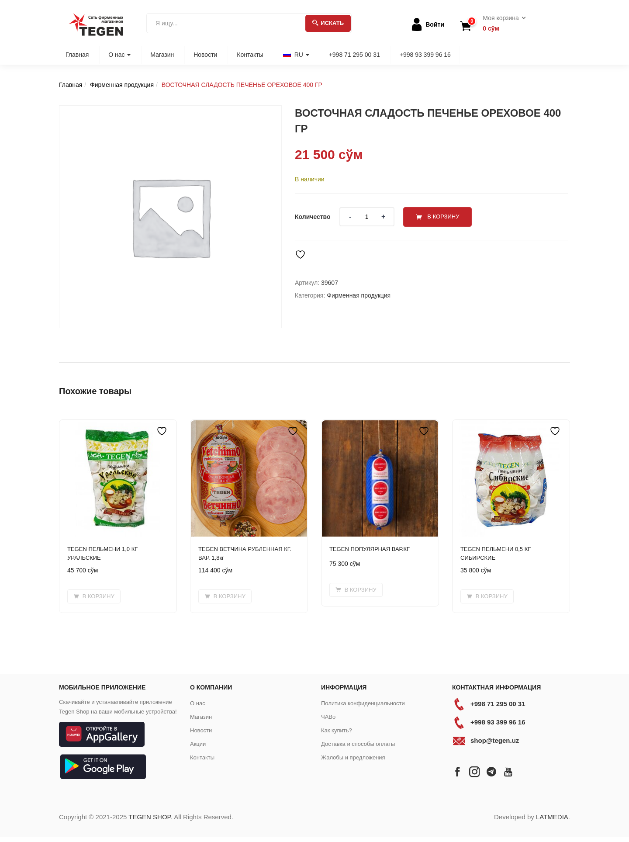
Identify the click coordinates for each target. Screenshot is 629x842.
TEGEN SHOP (149, 817)
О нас (119, 54)
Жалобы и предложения (353, 757)
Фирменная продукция (122, 84)
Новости (205, 54)
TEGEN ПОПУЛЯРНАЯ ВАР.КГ (369, 549)
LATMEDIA (552, 817)
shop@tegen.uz (494, 740)
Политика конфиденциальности (363, 703)
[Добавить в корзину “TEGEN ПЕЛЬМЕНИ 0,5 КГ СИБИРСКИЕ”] (487, 596)
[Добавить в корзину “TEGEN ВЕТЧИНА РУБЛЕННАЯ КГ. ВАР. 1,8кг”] (225, 596)
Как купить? (336, 730)
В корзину (444, 216)
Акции (198, 744)
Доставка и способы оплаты (358, 744)
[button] (501, 23)
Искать (328, 23)
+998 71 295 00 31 (354, 54)
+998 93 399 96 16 (425, 54)
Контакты (250, 54)
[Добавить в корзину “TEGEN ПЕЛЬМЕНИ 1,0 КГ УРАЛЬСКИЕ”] (94, 596)
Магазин (162, 54)
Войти (434, 24)
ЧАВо (328, 717)
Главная (77, 54)
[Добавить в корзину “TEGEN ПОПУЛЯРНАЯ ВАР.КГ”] (356, 590)
